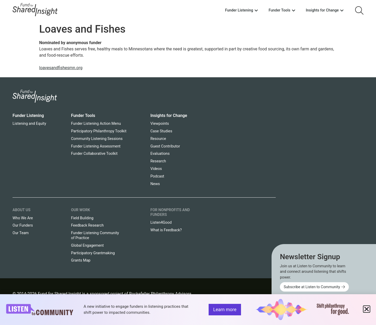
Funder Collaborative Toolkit (94, 153)
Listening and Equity (29, 123)
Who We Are (23, 218)
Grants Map (80, 260)
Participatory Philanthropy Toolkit (98, 131)
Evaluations (160, 153)
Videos (156, 169)
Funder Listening (28, 115)
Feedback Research (87, 225)
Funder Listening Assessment (96, 146)
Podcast (157, 176)
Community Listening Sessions (96, 139)
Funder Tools (83, 115)
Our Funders (23, 225)
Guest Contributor (165, 146)
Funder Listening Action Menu (96, 123)
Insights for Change (168, 115)
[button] (366, 309)
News (155, 184)
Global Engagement (87, 245)
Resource (158, 139)
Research (158, 161)
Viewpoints (159, 123)
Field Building (82, 218)
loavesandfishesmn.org (61, 67)
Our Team (21, 233)
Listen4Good (161, 222)
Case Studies (161, 131)
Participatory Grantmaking (93, 253)
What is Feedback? (166, 230)
